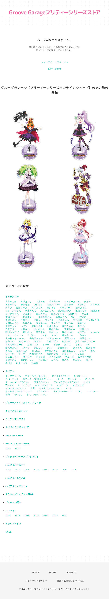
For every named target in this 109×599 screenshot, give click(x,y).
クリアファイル (13, 376)
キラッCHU (66, 308)
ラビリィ (31, 335)
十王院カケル (54, 338)
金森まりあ (21, 308)
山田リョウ (21, 363)
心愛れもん (63, 347)
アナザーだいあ (72, 301)
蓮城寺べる (67, 335)
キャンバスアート (44, 385)
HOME (35, 572)
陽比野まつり (12, 347)
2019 (17, 469)
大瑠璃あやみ (36, 354)
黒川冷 (8, 363)
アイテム (9, 371)
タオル (87, 382)
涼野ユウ (9, 341)
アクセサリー (74, 379)
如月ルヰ (66, 341)
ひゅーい (9, 354)
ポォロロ (40, 357)
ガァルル (82, 304)
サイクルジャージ (63, 391)
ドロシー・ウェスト (44, 320)
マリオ (21, 354)
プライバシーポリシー (36, 581)
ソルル (85, 314)
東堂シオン (11, 320)
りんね (44, 335)
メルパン (95, 332)
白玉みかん (41, 314)
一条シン (82, 335)
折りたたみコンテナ (37, 394)
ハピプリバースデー (15, 465)
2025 (8, 448)
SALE (8, 532)
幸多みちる (30, 311)
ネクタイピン (43, 391)
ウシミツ (38, 304)
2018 (8, 469)
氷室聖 (35, 363)
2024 (64, 469)
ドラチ (57, 344)
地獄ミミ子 (81, 311)
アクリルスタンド (60, 376)
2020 (27, 469)
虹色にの (77, 320)
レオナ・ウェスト (14, 335)
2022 (45, 469)
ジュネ (83, 351)
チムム (50, 347)
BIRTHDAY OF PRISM (17, 444)
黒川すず (51, 308)
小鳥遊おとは (45, 317)
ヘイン (24, 326)
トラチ (46, 344)
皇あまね (90, 347)
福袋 (7, 394)
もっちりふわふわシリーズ (18, 391)
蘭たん (89, 360)
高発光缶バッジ (42, 382)
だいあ (83, 317)
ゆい (88, 344)
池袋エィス (33, 344)
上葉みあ (40, 301)
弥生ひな (38, 347)
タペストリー (80, 376)
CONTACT (71, 572)
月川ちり (25, 320)
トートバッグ (24, 385)
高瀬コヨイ (28, 317)
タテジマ (27, 357)
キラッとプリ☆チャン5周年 (19, 494)
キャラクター (12, 297)
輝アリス (95, 304)
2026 (17, 448)
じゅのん (42, 360)
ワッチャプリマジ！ (15, 419)
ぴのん (65, 360)
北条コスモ (37, 326)
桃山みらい (54, 329)
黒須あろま (81, 308)
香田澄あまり (68, 351)
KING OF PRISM (14, 435)
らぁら (78, 344)
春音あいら (41, 323)
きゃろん (77, 347)
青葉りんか (11, 301)
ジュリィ (66, 354)
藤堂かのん (11, 360)
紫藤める (95, 311)
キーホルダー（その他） (17, 382)
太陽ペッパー (12, 317)
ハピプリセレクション (16, 486)
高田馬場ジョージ (14, 344)
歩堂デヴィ (11, 326)
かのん (54, 360)
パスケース (62, 385)
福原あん (82, 323)
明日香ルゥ (54, 301)
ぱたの (8, 351)
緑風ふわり (85, 329)
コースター (92, 391)
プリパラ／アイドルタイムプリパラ (23, 402)
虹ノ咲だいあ (93, 320)
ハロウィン (11, 510)
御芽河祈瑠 (52, 354)
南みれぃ (53, 332)
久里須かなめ (84, 357)
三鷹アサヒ (11, 329)
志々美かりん (47, 311)
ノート (68, 388)
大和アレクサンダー (85, 341)
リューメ (69, 357)
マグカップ (78, 385)
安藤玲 (87, 301)
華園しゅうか (12, 323)
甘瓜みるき (21, 351)
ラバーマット (12, 379)
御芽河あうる (51, 351)
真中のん (82, 326)
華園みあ (27, 323)
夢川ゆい (27, 332)
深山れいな (67, 332)
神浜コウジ (24, 341)
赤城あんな (26, 301)
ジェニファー (12, 357)
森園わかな (69, 329)
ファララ (55, 323)
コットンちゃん (13, 311)
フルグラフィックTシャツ (67, 382)
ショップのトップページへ (54, 62)
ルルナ (54, 335)
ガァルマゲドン (13, 523)
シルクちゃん (12, 314)
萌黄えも (40, 332)
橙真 (93, 351)
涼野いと (73, 314)
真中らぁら (67, 326)
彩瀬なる (25, 304)
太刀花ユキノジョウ (15, 338)
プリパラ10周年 (13, 502)
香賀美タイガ (36, 338)
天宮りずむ (11, 304)
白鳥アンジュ (58, 314)
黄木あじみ (37, 308)
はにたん (36, 351)
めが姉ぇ (77, 360)
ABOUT (52, 572)
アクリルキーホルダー (36, 376)
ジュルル (27, 314)
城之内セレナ (27, 360)
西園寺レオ (85, 338)
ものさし (18, 394)
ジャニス (79, 354)
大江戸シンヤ (53, 304)
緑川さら (25, 329)
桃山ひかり (39, 329)
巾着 (32, 388)
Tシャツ (9, 385)
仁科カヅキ (52, 341)
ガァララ (68, 304)
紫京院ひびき (64, 311)
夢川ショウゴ (12, 332)
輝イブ (8, 308)
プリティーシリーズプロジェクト (22, 456)
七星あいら (63, 320)
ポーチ (60, 379)
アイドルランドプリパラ (17, 427)
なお (73, 317)
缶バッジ (89, 379)
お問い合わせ (54, 68)
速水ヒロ (38, 341)
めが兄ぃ (82, 332)
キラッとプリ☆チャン (16, 411)
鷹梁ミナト (70, 338)
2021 (36, 469)
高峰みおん (61, 317)
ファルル (68, 323)
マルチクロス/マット (15, 388)
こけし (79, 391)
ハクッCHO (55, 357)
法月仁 (67, 344)
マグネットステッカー (50, 388)
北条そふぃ (52, 326)
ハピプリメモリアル (15, 478)
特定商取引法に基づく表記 (70, 581)
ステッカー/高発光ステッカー (38, 379)
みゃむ (26, 347)
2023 (55, 469)
